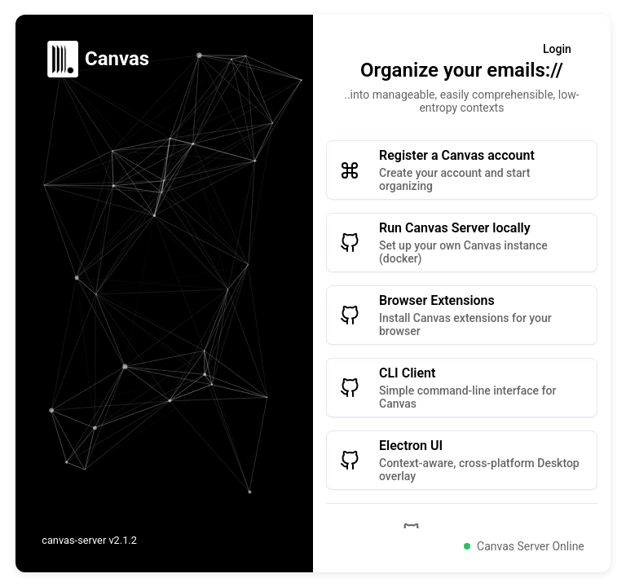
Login (557, 48)
